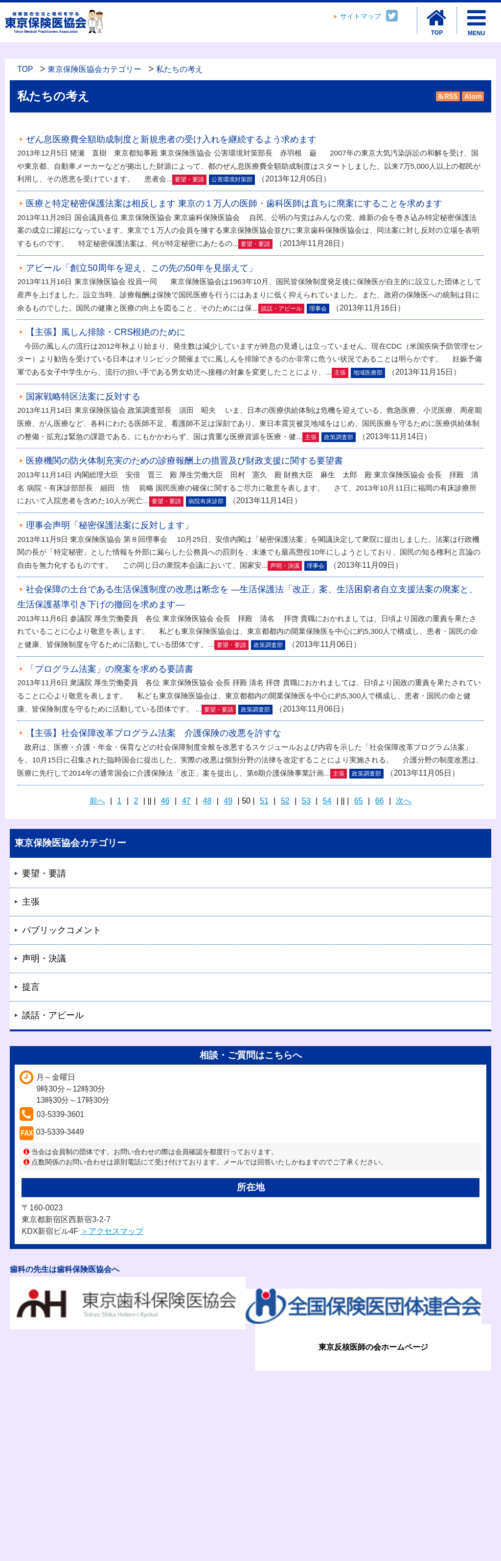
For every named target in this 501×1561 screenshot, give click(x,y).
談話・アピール (53, 1015)
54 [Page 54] (327, 801)
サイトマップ (360, 16)
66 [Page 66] (379, 801)
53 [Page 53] (306, 801)
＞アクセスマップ (112, 1231)
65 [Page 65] (358, 801)
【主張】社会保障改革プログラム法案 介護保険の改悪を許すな (153, 733)
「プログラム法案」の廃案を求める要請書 (109, 669)
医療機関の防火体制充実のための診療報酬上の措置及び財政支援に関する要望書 (184, 461)
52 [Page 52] (285, 801)
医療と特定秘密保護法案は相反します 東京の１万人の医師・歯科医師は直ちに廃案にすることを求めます (234, 203)
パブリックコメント (61, 930)
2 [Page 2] (136, 801)
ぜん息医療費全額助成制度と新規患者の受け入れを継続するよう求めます (171, 139)
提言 (31, 987)
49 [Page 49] (228, 801)
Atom (472, 96)
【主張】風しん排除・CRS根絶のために (105, 332)
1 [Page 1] (119, 801)
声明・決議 (44, 958)
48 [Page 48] (207, 801)
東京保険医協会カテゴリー (94, 69)
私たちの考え (179, 69)
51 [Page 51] (264, 801)
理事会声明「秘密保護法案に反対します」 (109, 525)
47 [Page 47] (186, 801)
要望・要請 (44, 873)
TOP (25, 69)
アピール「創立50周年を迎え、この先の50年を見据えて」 (141, 268)
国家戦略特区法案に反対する (83, 396)
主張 (31, 902)
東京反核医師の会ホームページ (373, 1347)
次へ (403, 801)
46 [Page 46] (165, 801)
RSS (448, 96)
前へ (97, 801)
